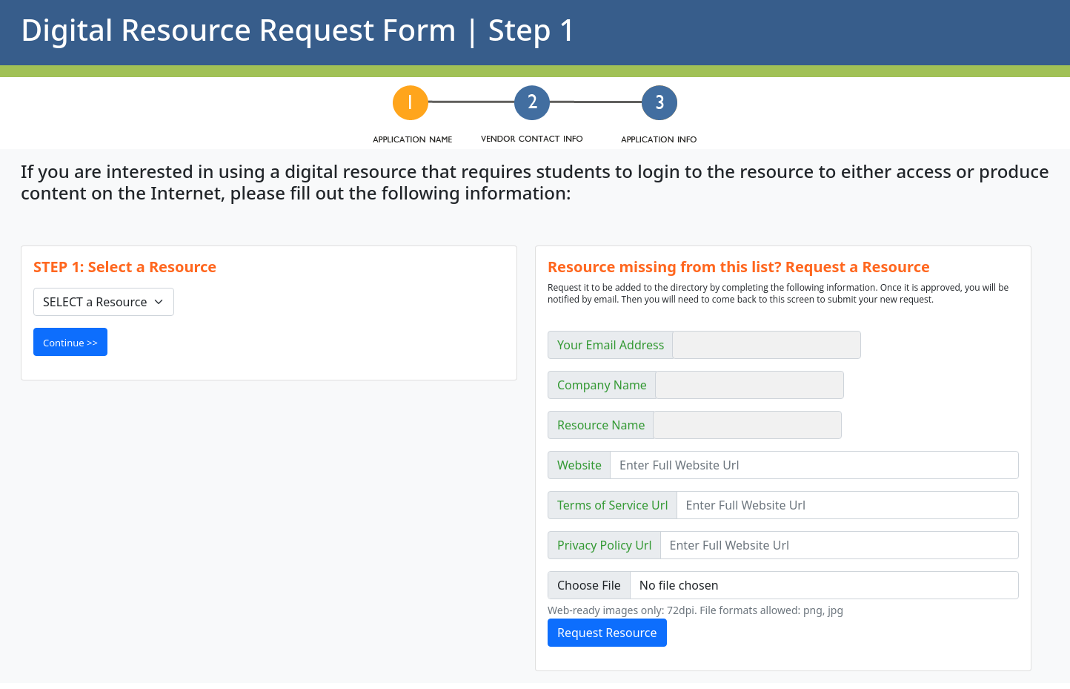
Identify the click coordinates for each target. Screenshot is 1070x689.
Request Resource (607, 632)
